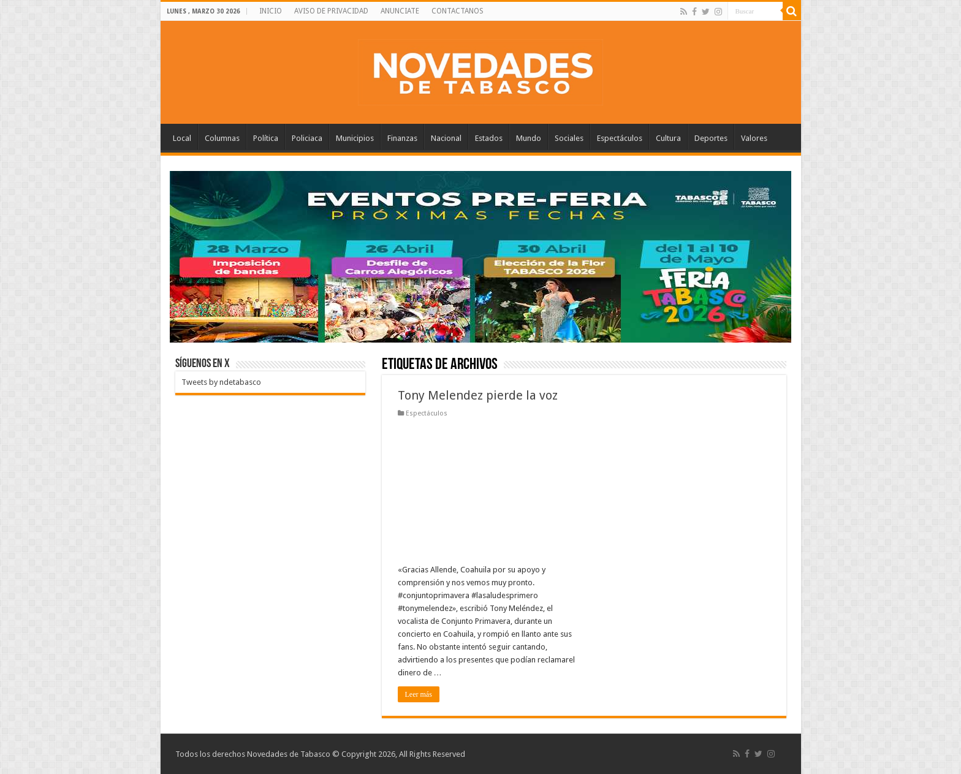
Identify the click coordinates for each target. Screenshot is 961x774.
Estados (489, 138)
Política (265, 138)
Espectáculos (619, 138)
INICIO (270, 11)
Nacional (446, 138)
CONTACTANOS (457, 11)
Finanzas (402, 138)
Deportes (710, 138)
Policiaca (307, 138)
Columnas (222, 138)
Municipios (355, 138)
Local (182, 138)
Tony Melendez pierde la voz (478, 395)
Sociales (569, 138)
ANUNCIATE (400, 11)
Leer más (418, 694)
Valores (754, 138)
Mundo (528, 138)
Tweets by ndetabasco (221, 382)
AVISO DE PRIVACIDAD (331, 11)
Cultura (668, 138)
